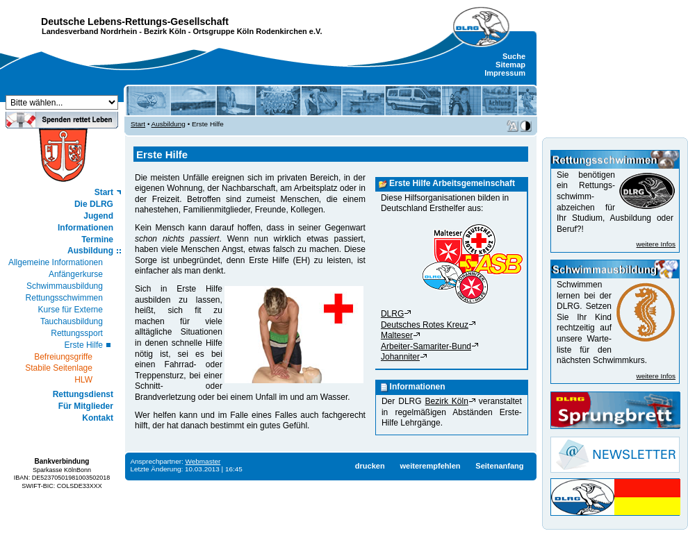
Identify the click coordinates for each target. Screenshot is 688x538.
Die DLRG (93, 204)
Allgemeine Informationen (55, 262)
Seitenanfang (499, 466)
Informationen (85, 228)
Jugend (98, 216)
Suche (513, 56)
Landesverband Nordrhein (89, 31)
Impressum (504, 73)
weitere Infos (656, 244)
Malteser (397, 335)
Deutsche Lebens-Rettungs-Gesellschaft (135, 21)
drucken (370, 466)
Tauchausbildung (71, 321)
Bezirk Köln (165, 31)
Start (104, 192)
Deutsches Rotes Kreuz (424, 325)
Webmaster (203, 461)
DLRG (392, 314)
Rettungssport (77, 333)
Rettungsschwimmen (64, 298)
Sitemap (510, 64)
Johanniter (400, 357)
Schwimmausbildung (64, 286)
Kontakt (97, 418)
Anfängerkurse (76, 274)
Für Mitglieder (85, 406)
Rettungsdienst (83, 394)
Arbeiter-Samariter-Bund (426, 346)
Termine (97, 239)
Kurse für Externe (70, 309)
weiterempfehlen (430, 466)
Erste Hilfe (84, 345)
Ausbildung (90, 250)
